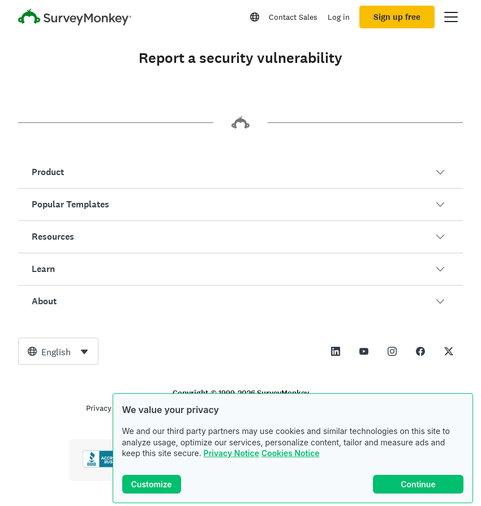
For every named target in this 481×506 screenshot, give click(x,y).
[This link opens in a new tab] (335, 351)
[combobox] (58, 351)
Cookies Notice (290, 453)
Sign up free (396, 17)
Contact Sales (293, 17)
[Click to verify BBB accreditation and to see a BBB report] (106, 465)
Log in (339, 17)
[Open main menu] (451, 17)
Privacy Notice (231, 453)
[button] (240, 172)
